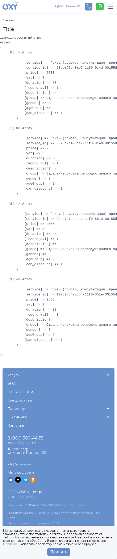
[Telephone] (88, 6)
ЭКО (11, 384)
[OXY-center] (10, 6)
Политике (10, 544)
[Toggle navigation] (110, 6)
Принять (58, 552)
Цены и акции (20, 392)
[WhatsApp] (100, 6)
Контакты (16, 426)
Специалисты (20, 400)
